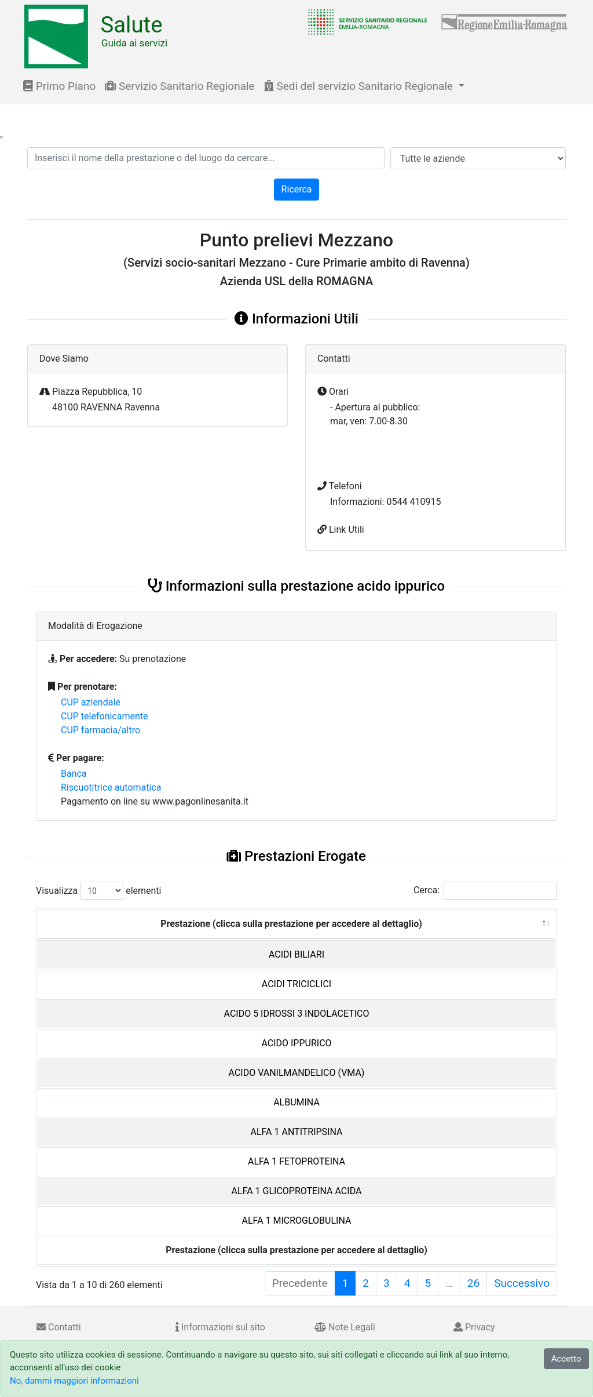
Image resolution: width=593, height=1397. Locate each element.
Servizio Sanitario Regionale (179, 86)
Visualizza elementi (99, 891)
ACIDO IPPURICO (296, 1043)
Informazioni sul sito (220, 1327)
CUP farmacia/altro (100, 730)
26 (473, 1283)
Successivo (522, 1283)
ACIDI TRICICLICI (296, 983)
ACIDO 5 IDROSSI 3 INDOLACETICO (296, 1013)
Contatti (58, 1327)
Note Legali (344, 1327)
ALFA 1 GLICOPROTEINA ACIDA (297, 1190)
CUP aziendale (90, 702)
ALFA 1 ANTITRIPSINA (297, 1131)
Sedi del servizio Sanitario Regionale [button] (360, 86)
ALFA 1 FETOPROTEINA (296, 1161)
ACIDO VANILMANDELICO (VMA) (297, 1072)
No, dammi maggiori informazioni (74, 1381)
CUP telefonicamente (104, 716)
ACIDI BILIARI (296, 954)
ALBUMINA (296, 1102)
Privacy (474, 1327)
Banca (74, 773)
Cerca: (485, 891)
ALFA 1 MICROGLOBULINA (297, 1220)
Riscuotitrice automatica (111, 787)
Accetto (566, 1359)
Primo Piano (59, 86)
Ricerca (296, 189)
